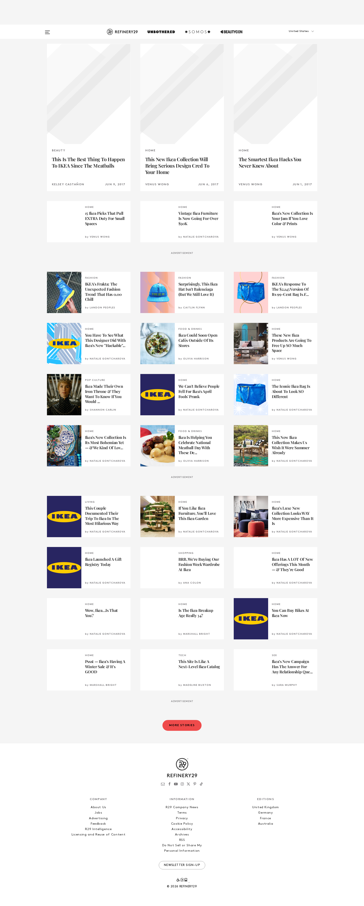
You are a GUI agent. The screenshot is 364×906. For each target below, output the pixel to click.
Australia (265, 823)
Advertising (98, 818)
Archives (182, 834)
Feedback (98, 823)
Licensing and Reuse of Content (99, 834)
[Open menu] (47, 30)
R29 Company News (182, 807)
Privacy (182, 818)
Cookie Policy (182, 823)
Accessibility (182, 829)
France (265, 818)
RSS (182, 840)
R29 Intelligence (98, 829)
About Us (98, 807)
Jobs (98, 812)
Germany (265, 812)
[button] (293, 36)
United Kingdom (265, 807)
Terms (182, 812)
